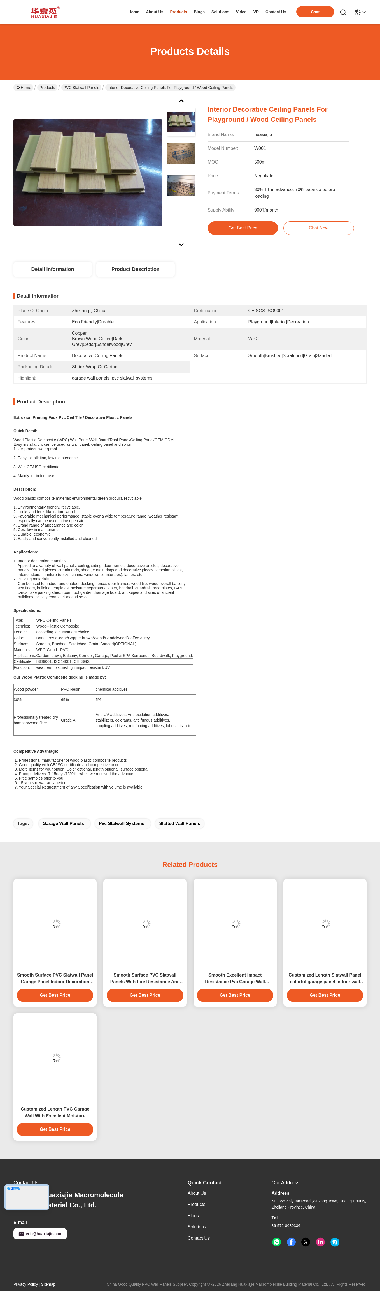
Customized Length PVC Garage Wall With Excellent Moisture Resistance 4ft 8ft (55, 1113)
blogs (199, 12)
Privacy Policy (25, 1284)
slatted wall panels (179, 823)
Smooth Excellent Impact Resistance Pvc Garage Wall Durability (235, 979)
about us (154, 12)
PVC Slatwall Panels (81, 87)
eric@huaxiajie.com (40, 1234)
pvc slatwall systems (121, 823)
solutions (220, 12)
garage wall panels (63, 823)
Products (47, 87)
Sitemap (48, 1284)
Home (133, 12)
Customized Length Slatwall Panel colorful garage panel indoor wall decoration (325, 979)
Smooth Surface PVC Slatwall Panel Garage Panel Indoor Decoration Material (55, 979)
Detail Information (52, 269)
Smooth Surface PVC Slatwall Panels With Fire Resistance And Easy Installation (145, 979)
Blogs (193, 1215)
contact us (275, 12)
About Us (197, 1193)
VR (256, 12)
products (178, 12)
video (241, 12)
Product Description (135, 269)
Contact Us (199, 1238)
